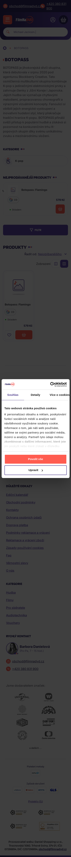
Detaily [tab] (35, 394)
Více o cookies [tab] (59, 394)
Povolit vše (35, 459)
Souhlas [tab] (12, 394)
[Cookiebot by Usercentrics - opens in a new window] (50, 384)
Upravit (35, 470)
